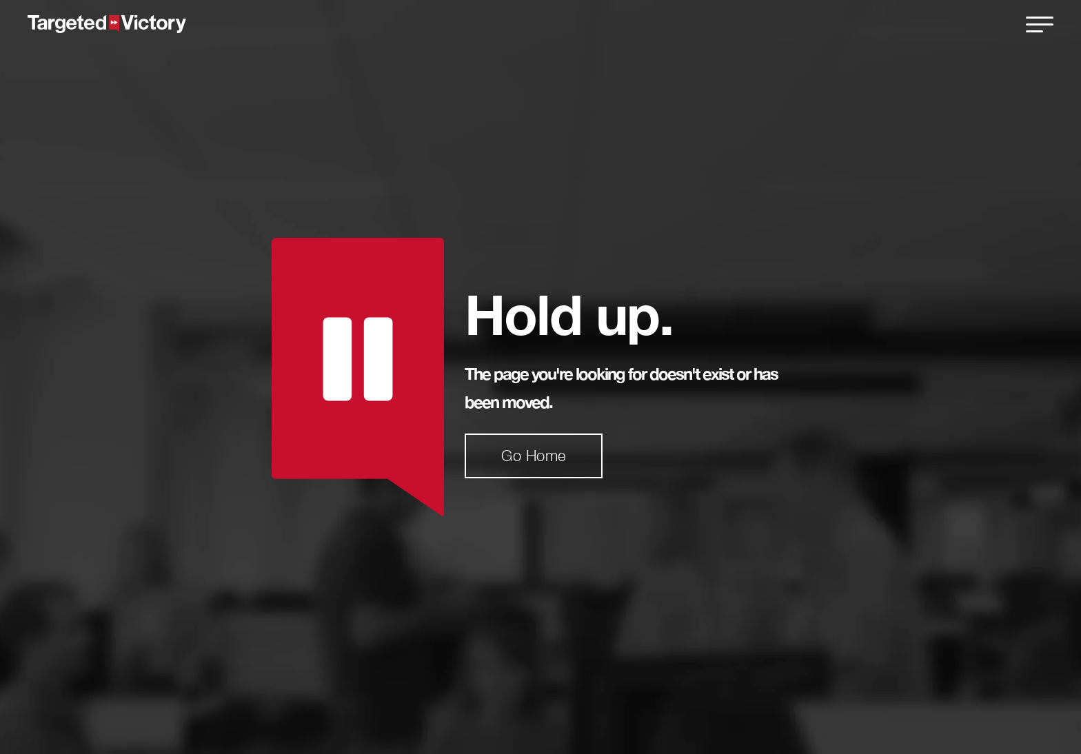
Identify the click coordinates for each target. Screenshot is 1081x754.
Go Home (533, 456)
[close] (1039, 24)
